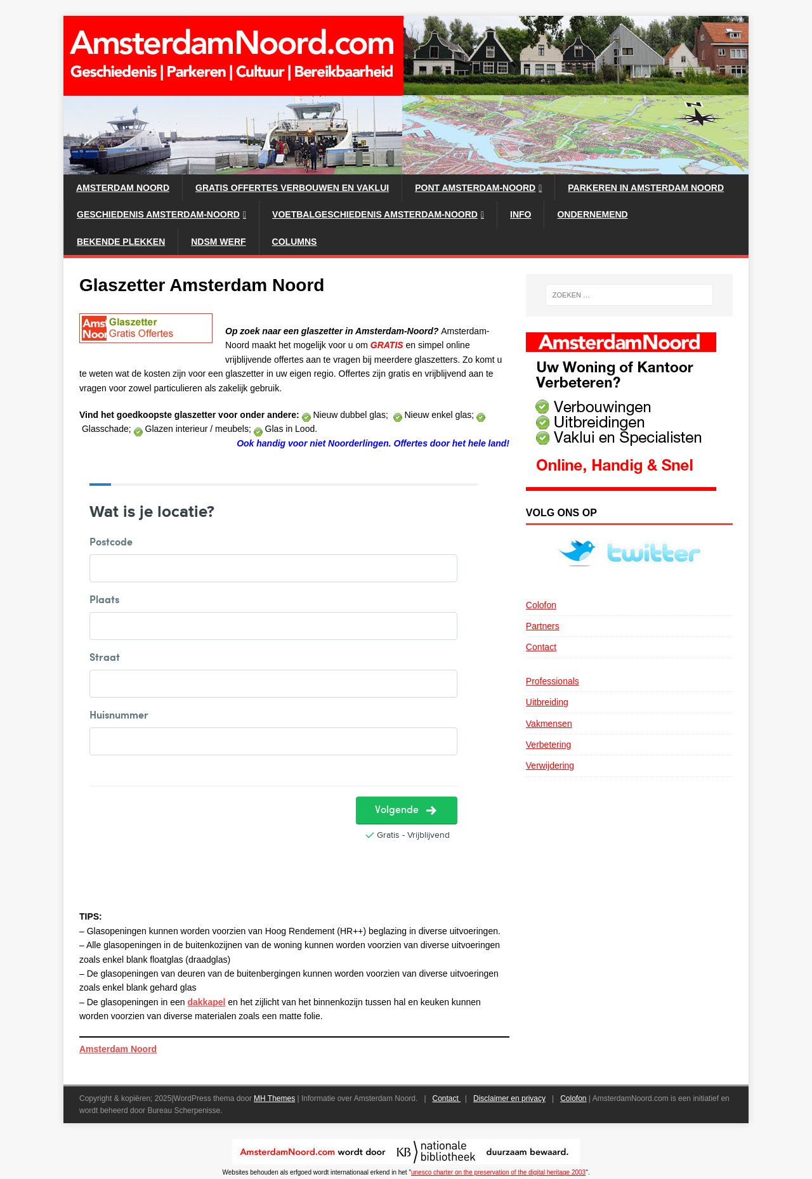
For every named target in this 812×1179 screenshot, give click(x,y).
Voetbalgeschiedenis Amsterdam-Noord (375, 214)
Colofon (541, 605)
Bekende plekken (121, 242)
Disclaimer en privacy (509, 1098)
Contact (541, 647)
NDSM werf (218, 242)
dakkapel (206, 1002)
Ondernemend (592, 214)
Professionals (552, 681)
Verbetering (549, 744)
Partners (543, 626)
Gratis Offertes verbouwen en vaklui (292, 188)
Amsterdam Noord (122, 188)
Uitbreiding (547, 702)
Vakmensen (549, 724)
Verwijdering (550, 765)
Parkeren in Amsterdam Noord (646, 188)
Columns (294, 242)
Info (520, 214)
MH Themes (274, 1098)
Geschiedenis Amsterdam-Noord (158, 214)
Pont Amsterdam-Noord (475, 188)
